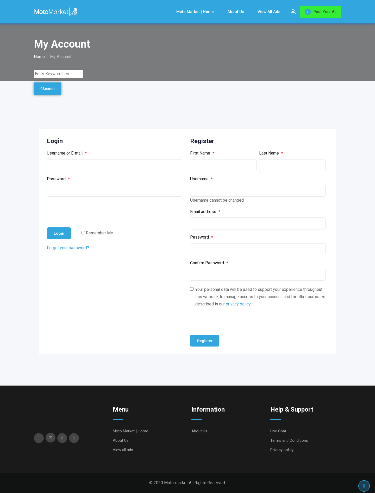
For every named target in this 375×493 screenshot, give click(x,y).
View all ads (269, 11)
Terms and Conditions (289, 440)
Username (201, 179)
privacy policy (238, 304)
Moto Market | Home (195, 11)
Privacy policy (281, 449)
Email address (205, 211)
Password (58, 179)
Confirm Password (209, 263)
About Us (235, 11)
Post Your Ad (320, 12)
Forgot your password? (68, 247)
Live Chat (278, 431)
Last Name (271, 153)
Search (47, 89)
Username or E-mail (67, 153)
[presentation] (86, 212)
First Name (202, 153)
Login (59, 233)
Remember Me (99, 233)
